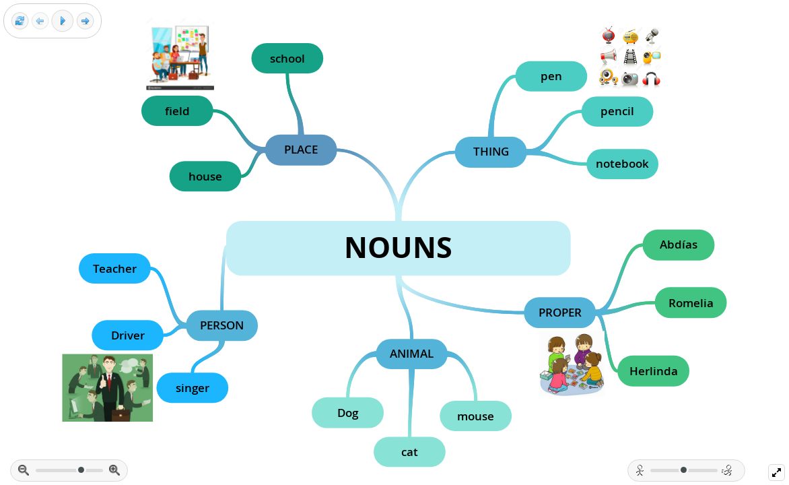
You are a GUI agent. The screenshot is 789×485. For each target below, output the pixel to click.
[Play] (62, 21)
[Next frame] (85, 21)
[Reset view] (20, 21)
